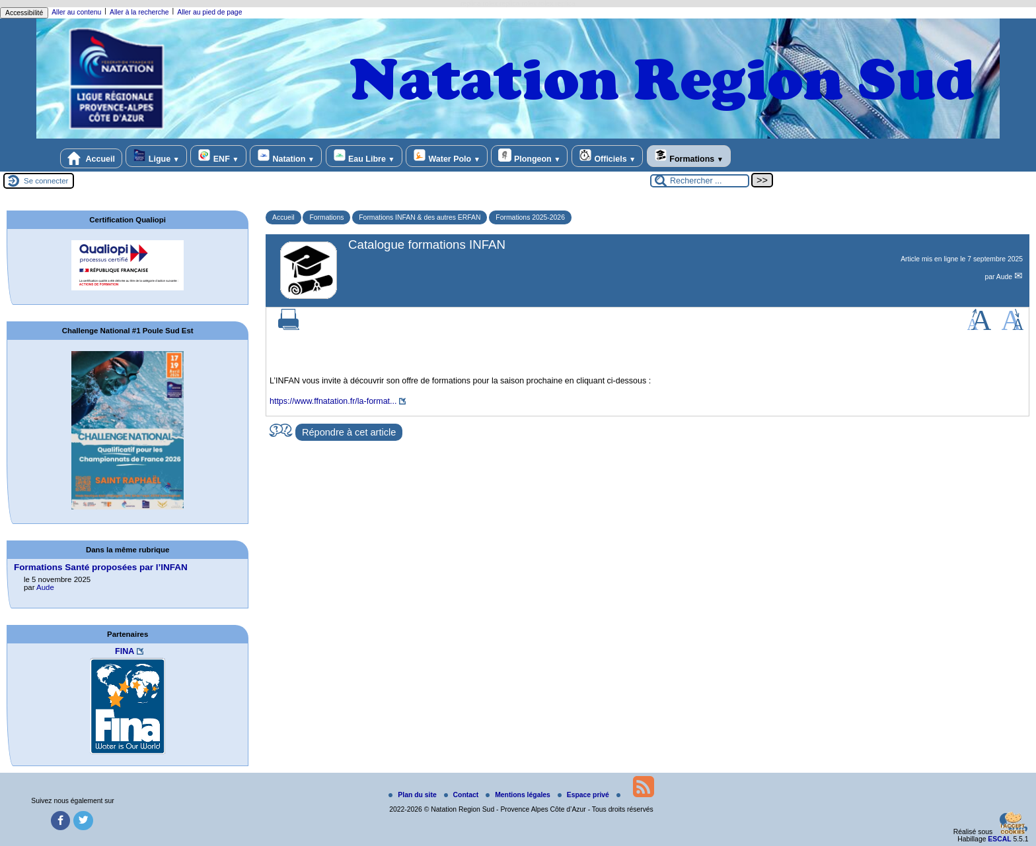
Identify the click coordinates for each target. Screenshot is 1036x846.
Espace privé (584, 794)
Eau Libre (364, 156)
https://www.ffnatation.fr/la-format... (333, 401)
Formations (688, 156)
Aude (1005, 276)
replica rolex (479, 3)
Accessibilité (24, 12)
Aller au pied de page (209, 12)
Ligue (156, 156)
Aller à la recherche (139, 12)
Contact (462, 794)
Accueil (91, 158)
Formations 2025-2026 (530, 217)
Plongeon (529, 156)
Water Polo (446, 156)
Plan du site (413, 794)
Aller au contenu (76, 12)
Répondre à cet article (349, 432)
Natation (285, 156)
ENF (218, 156)
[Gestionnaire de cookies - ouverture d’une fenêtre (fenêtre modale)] (1013, 824)
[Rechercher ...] (699, 180)
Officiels (607, 156)
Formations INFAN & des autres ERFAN (419, 217)
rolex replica (556, 3)
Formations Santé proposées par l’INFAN (101, 567)
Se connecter (46, 181)
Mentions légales (519, 794)
